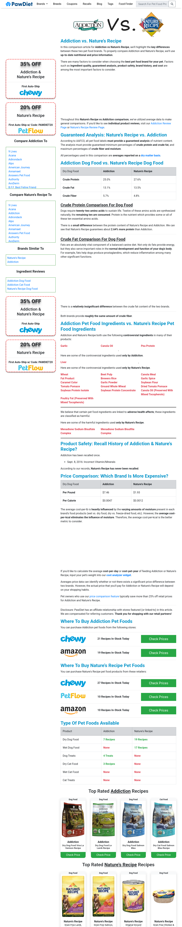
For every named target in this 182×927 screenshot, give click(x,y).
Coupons (72, 3)
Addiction (14, 213)
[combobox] (152, 4)
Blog (99, 3)
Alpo (11, 163)
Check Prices (158, 639)
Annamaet (14, 171)
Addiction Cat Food (18, 284)
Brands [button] (41, 3)
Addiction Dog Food (19, 280)
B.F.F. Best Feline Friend (22, 187)
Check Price (73, 854)
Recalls (87, 3)
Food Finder (126, 3)
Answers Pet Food (19, 175)
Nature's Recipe (16, 257)
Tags (110, 3)
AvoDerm (13, 183)
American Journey (19, 167)
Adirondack (15, 159)
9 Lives (12, 151)
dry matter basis (150, 155)
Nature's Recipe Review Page (87, 127)
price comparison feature (104, 596)
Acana (12, 155)
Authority (13, 179)
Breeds (57, 3)
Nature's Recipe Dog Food (22, 288)
